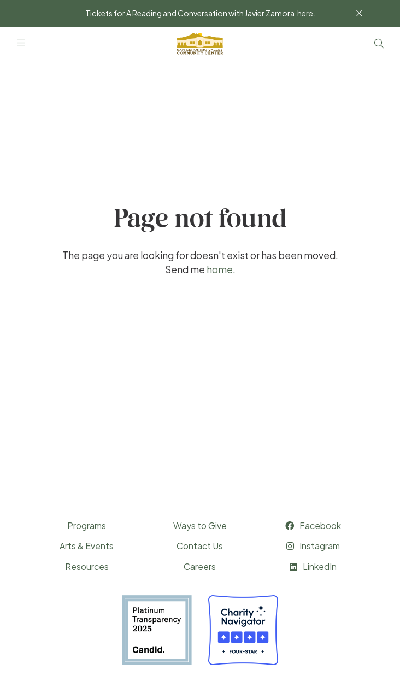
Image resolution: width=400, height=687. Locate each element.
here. (306, 13)
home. (221, 269)
